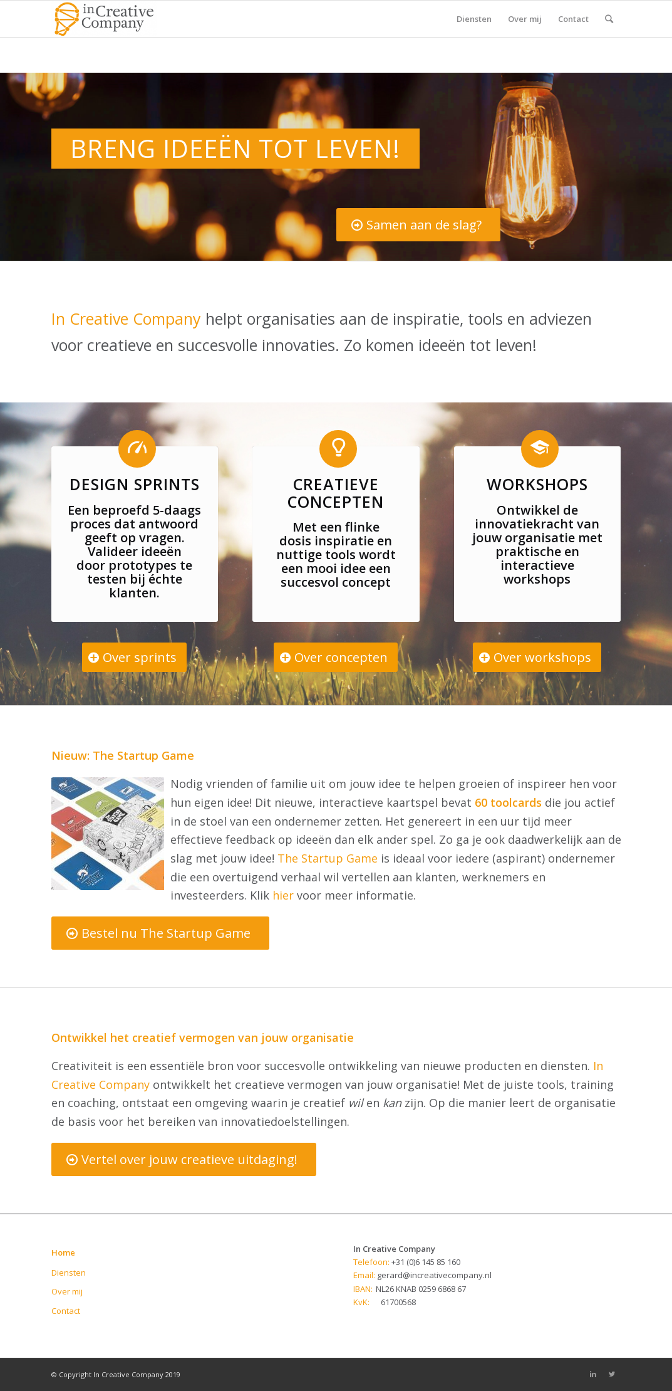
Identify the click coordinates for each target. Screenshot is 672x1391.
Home (63, 1252)
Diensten (68, 1272)
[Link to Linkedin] (593, 1374)
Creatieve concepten (335, 492)
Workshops (537, 484)
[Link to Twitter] (611, 1374)
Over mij (67, 1291)
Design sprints (135, 484)
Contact (65, 1310)
